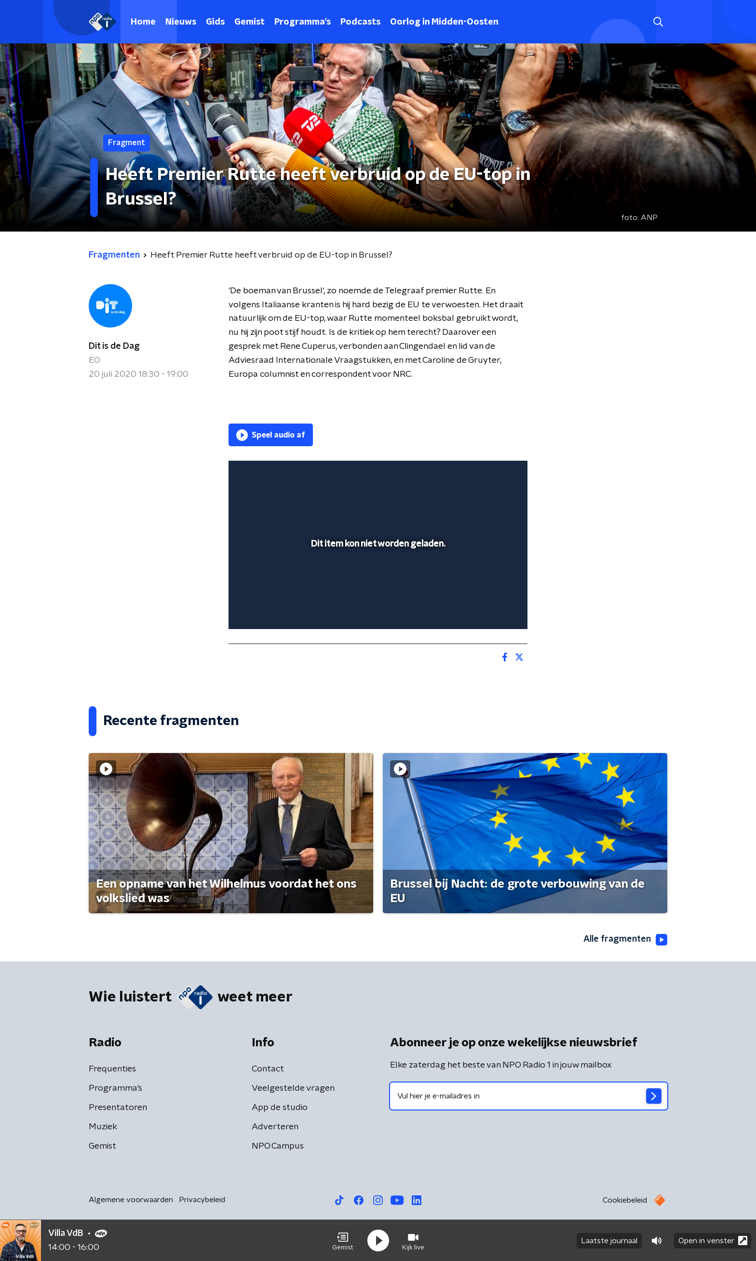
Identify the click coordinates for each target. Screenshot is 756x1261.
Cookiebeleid (625, 1200)
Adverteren (275, 1127)
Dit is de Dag (114, 346)
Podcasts (360, 22)
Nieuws (180, 22)
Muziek (103, 1127)
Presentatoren (118, 1107)
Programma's (302, 22)
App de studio (280, 1107)
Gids (215, 22)
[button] (342, 1240)
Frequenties (112, 1069)
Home (143, 22)
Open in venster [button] (712, 1240)
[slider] (376, 581)
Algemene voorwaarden (131, 1200)
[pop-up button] (484, 607)
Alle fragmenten (625, 940)
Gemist (249, 22)
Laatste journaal (609, 1241)
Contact (268, 1069)
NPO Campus (278, 1146)
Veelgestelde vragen (293, 1088)
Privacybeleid (202, 1200)
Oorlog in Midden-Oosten (444, 22)
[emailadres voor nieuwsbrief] (528, 1096)
